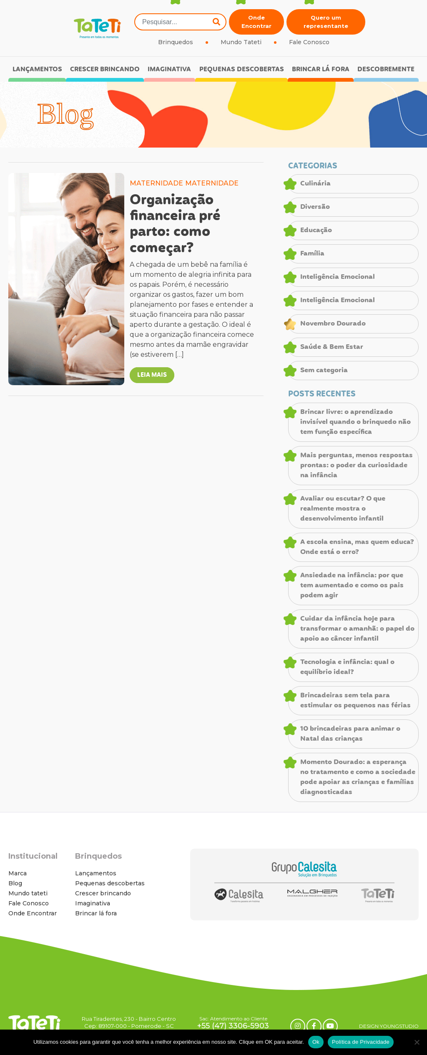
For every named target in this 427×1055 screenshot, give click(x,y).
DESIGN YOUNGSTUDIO (389, 1026)
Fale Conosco (309, 42)
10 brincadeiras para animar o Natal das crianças (350, 734)
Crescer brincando (105, 69)
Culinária (315, 183)
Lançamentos (37, 69)
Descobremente (385, 69)
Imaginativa (169, 69)
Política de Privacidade (360, 1042)
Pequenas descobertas (241, 69)
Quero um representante (326, 21)
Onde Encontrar (256, 21)
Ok (315, 1042)
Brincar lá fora (320, 69)
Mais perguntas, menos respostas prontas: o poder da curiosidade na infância (356, 465)
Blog (15, 883)
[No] (416, 1042)
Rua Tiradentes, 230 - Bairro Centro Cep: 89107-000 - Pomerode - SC (129, 1022)
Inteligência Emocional (337, 277)
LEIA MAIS (152, 375)
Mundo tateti (28, 893)
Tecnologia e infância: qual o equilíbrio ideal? (347, 667)
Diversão (315, 207)
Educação (316, 230)
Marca (17, 873)
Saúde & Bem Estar (331, 347)
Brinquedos (175, 42)
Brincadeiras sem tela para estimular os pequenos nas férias (355, 700)
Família (312, 254)
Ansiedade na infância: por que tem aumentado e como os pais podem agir (352, 585)
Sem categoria (324, 370)
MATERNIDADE (156, 183)
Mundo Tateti (241, 42)
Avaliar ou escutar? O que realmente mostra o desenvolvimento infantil (342, 509)
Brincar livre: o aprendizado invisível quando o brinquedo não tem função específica (355, 422)
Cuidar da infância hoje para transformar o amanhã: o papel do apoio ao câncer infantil (357, 629)
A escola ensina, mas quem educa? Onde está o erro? (357, 547)
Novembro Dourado (333, 324)
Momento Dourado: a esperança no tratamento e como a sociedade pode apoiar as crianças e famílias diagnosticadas (357, 777)
